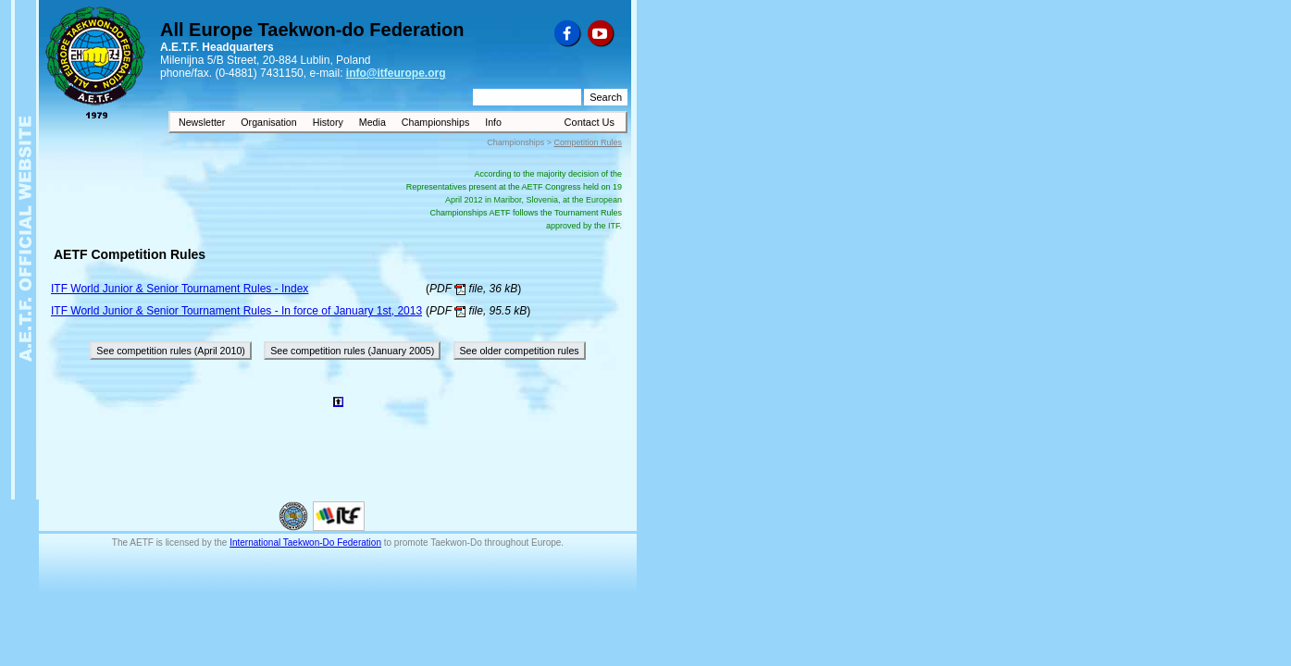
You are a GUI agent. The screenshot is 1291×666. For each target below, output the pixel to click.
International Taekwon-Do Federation (305, 542)
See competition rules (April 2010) (170, 350)
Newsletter (203, 122)
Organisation (270, 122)
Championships (437, 122)
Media (374, 122)
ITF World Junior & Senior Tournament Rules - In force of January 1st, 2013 (236, 310)
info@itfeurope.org (396, 73)
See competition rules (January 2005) (352, 350)
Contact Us (589, 122)
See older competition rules (519, 350)
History (329, 122)
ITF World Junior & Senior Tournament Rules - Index (179, 288)
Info (493, 122)
